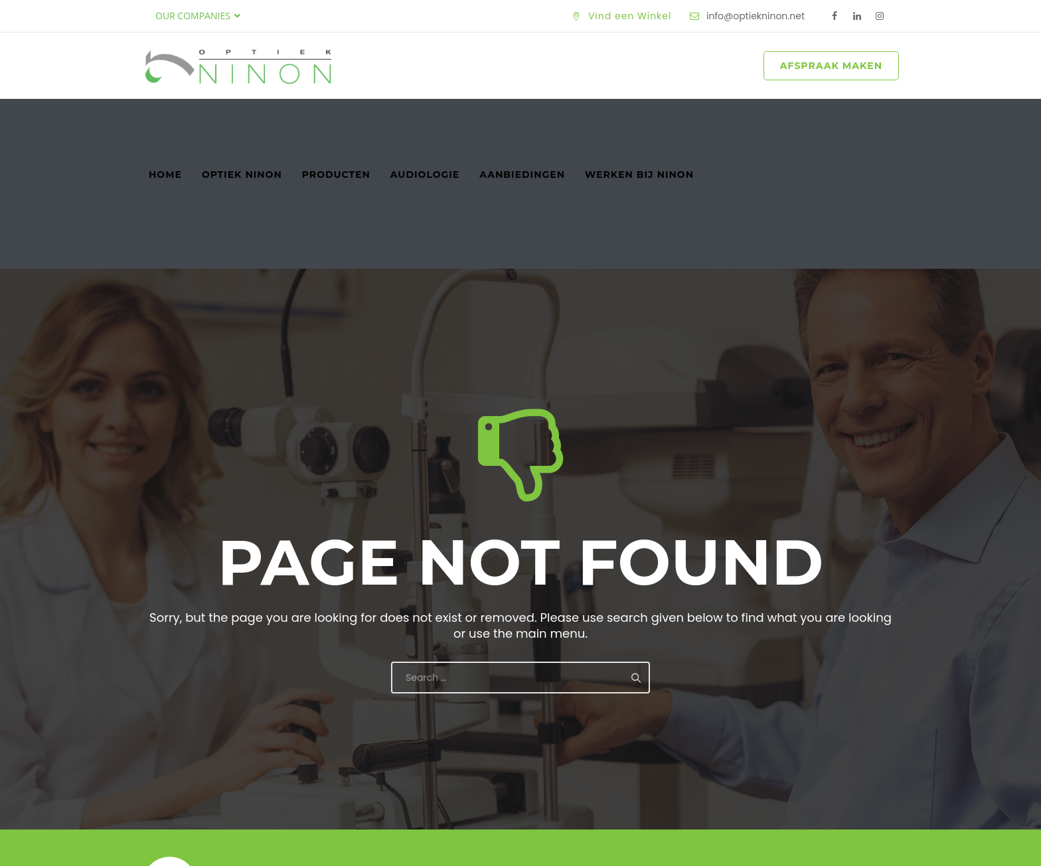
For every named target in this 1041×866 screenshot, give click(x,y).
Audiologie (424, 119)
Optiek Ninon (242, 119)
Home (165, 119)
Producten (336, 119)
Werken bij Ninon (639, 119)
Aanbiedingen (522, 119)
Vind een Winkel (630, 16)
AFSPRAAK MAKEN (831, 66)
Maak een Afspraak (810, 754)
